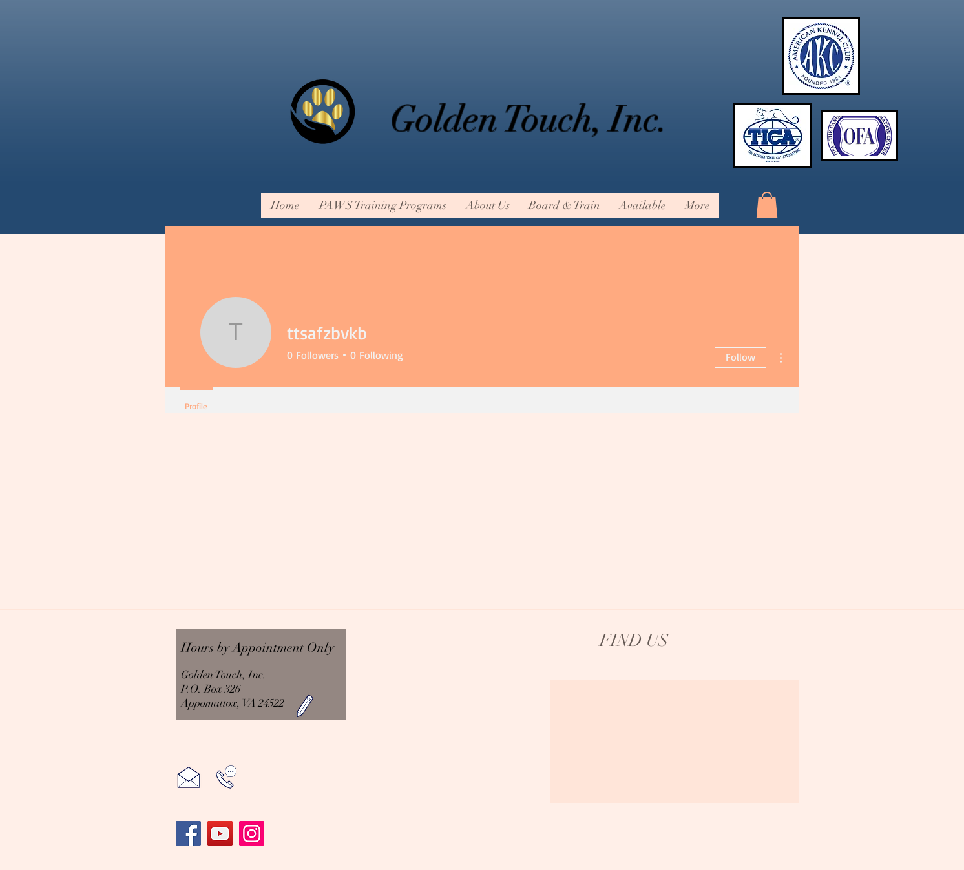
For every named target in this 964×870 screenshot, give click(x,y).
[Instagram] (251, 833)
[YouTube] (220, 833)
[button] (487, 205)
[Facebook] (188, 833)
